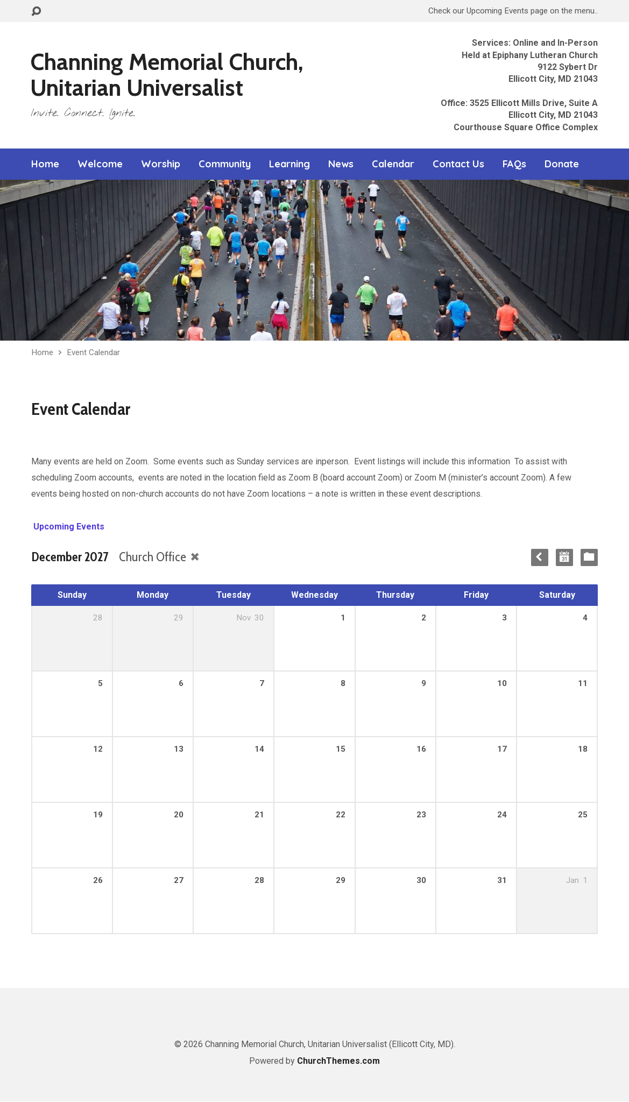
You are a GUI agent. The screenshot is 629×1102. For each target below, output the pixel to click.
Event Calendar (93, 352)
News (341, 164)
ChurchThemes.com (338, 1061)
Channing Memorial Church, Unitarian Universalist (166, 74)
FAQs (514, 164)
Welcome (100, 164)
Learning (289, 164)
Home (45, 164)
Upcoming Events (67, 526)
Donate (562, 164)
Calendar (393, 164)
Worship (160, 164)
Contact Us (458, 164)
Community (225, 164)
